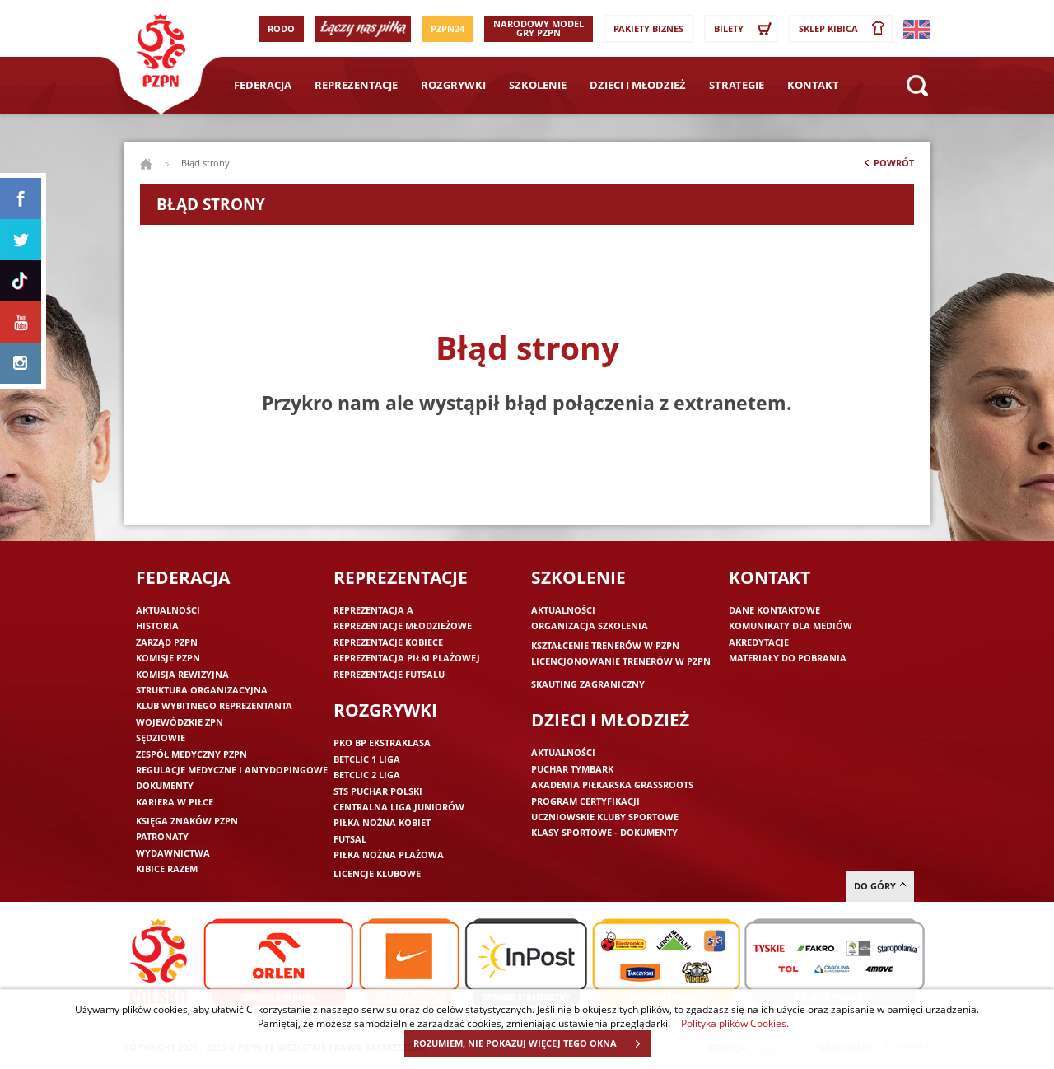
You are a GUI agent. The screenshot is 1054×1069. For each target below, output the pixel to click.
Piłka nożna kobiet (382, 822)
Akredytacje (759, 642)
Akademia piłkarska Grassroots (612, 784)
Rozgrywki (453, 84)
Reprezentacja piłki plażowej (406, 657)
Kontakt (813, 84)
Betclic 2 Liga (366, 774)
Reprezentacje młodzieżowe (402, 625)
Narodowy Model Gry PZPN (538, 28)
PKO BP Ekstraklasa (382, 742)
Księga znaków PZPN (187, 821)
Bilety (745, 28)
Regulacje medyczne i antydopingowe (232, 769)
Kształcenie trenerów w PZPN (605, 645)
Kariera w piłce (174, 802)
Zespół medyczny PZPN (191, 754)
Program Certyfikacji (585, 801)
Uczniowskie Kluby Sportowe (605, 816)
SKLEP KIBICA (845, 28)
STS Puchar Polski (377, 791)
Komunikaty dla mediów (790, 625)
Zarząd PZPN (167, 642)
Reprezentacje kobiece (388, 642)
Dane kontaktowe (774, 610)
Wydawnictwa (173, 853)
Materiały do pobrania (787, 657)
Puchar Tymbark (572, 769)
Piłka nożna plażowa (388, 854)
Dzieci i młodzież (638, 84)
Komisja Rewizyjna (182, 674)
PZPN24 (447, 28)
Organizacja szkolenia (589, 625)
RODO (281, 28)
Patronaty (162, 836)
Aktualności (168, 610)
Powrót (887, 166)
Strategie (736, 84)
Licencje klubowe (377, 873)
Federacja (262, 84)
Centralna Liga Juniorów (398, 807)
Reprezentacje (356, 84)
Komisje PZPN (168, 657)
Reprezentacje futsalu (389, 674)
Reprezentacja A (373, 610)
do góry (880, 886)
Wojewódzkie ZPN (179, 722)
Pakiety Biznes (648, 28)
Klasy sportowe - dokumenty (604, 832)
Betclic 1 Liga (366, 759)
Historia (157, 625)
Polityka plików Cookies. (735, 1022)
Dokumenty (165, 785)
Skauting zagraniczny (588, 684)
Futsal (349, 839)
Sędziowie (160, 737)
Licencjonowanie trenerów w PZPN (621, 661)
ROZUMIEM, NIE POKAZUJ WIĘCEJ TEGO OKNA (531, 1043)
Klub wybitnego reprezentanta (214, 705)
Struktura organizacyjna (202, 690)
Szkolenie (538, 84)
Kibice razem (167, 868)
